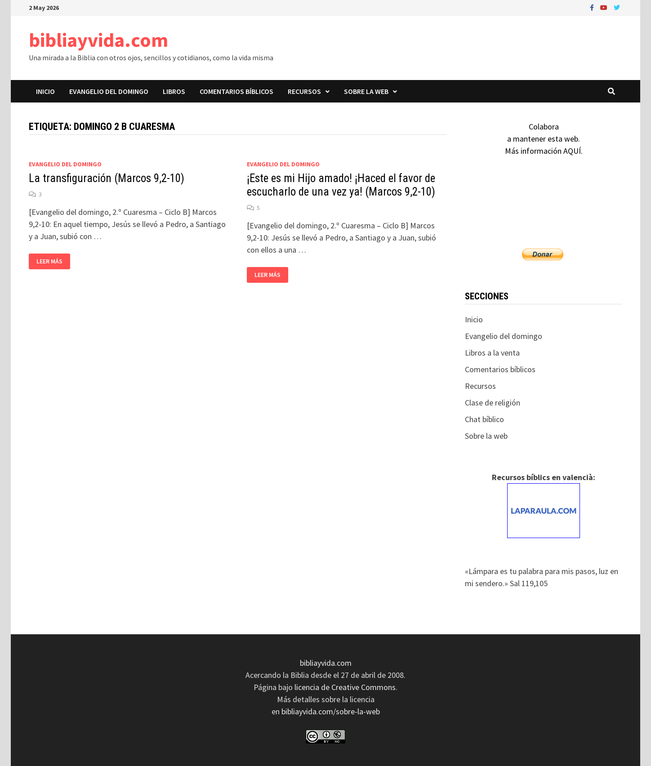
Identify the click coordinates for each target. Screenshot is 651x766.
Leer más (53, 261)
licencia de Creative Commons (345, 687)
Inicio (45, 91)
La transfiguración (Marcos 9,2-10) (106, 178)
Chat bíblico (484, 419)
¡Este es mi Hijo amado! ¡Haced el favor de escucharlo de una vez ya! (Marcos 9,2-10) (341, 185)
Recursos (304, 91)
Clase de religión (492, 402)
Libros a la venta (492, 352)
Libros (174, 91)
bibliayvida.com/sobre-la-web (330, 711)
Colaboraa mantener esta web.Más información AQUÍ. (544, 138)
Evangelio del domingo (108, 91)
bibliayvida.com (98, 39)
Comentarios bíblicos (236, 91)
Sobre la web (366, 91)
